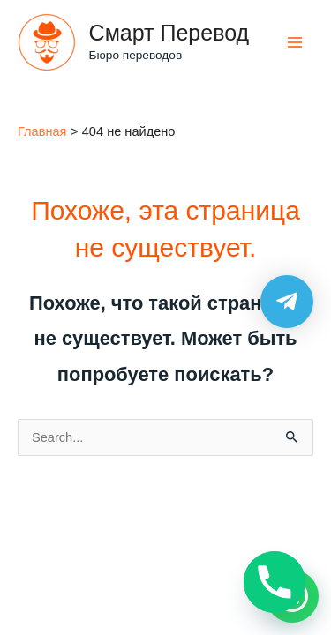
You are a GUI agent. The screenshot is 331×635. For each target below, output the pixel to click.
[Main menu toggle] (294, 42)
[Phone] (274, 582)
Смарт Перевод (169, 32)
